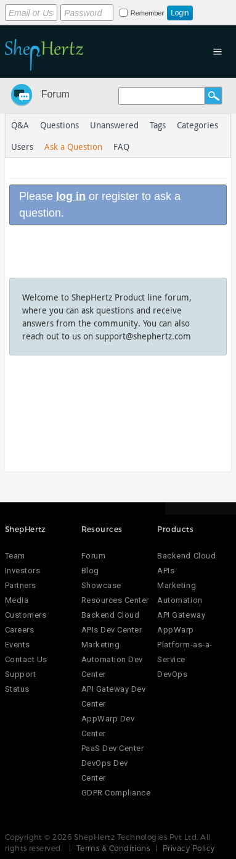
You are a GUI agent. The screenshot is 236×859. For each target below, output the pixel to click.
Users (22, 146)
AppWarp (175, 629)
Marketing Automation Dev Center (112, 659)
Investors (23, 570)
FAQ (121, 146)
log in (71, 196)
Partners (20, 585)
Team (15, 555)
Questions (59, 125)
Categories (197, 125)
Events (17, 644)
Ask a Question (73, 146)
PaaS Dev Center (112, 748)
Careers (20, 629)
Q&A (20, 125)
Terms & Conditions (113, 848)
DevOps (172, 674)
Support (20, 674)
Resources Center (115, 600)
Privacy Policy (189, 848)
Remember (147, 13)
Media (17, 600)
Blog (90, 570)
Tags (158, 125)
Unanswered (114, 125)
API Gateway (181, 615)
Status (17, 689)
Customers (26, 615)
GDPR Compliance (116, 792)
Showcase (101, 585)
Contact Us (26, 659)
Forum (55, 94)
